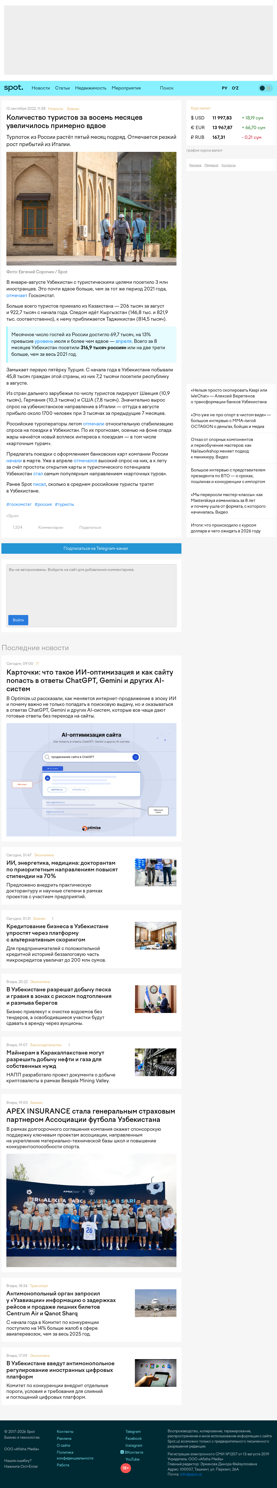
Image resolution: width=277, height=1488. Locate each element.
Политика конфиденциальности (75, 1455)
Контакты (229, 165)
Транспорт (39, 1286)
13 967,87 (222, 127)
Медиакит (211, 165)
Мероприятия (126, 88)
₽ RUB (197, 137)
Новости (41, 88)
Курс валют (201, 108)
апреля (124, 341)
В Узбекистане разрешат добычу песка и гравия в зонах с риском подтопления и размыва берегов (59, 996)
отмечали (93, 424)
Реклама (195, 165)
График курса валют (206, 150)
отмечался (85, 460)
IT (37, 664)
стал (38, 473)
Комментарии (47, 527)
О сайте (63, 1445)
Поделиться (87, 527)
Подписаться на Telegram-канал (91, 549)
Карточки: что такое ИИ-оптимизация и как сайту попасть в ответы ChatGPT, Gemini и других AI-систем (89, 680)
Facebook (131, 1438)
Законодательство (46, 1045)
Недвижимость (90, 88)
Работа (63, 1465)
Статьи (62, 88)
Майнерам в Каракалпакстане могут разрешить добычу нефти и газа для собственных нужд (55, 1059)
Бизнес (39, 919)
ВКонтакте (131, 1452)
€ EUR (198, 127)
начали (14, 460)
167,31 (218, 137)
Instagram (131, 1445)
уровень (44, 341)
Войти (18, 620)
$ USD (197, 118)
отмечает (16, 295)
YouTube (129, 1459)
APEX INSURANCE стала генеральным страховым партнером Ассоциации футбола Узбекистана (90, 1115)
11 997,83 (222, 118)
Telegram (130, 1432)
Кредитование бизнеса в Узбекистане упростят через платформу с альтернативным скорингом (57, 933)
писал (39, 484)
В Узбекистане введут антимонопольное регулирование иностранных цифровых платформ (60, 1370)
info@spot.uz (191, 1474)
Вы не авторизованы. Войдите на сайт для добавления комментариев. (91, 588)
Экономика (44, 855)
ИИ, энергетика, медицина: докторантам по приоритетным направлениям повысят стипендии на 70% (62, 869)
